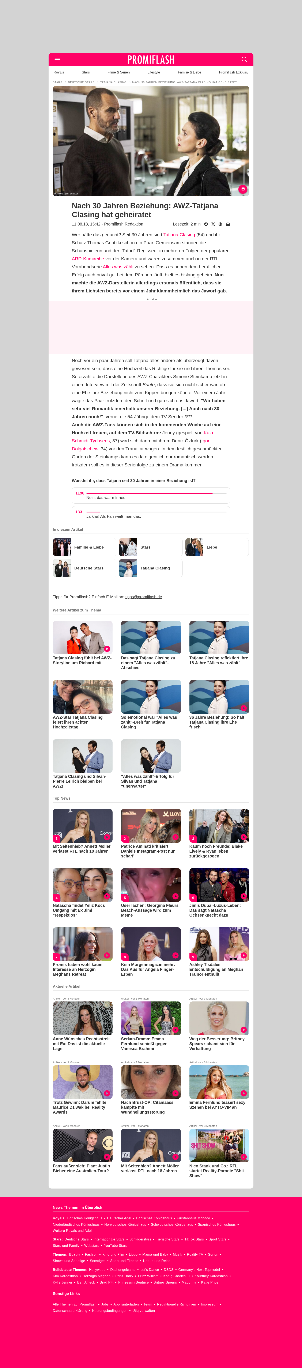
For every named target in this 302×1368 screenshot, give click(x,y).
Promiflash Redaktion (123, 224)
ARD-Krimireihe (88, 258)
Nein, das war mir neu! (106, 497)
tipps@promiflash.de (143, 597)
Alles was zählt (118, 266)
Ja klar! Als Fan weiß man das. (113, 516)
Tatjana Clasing (179, 234)
